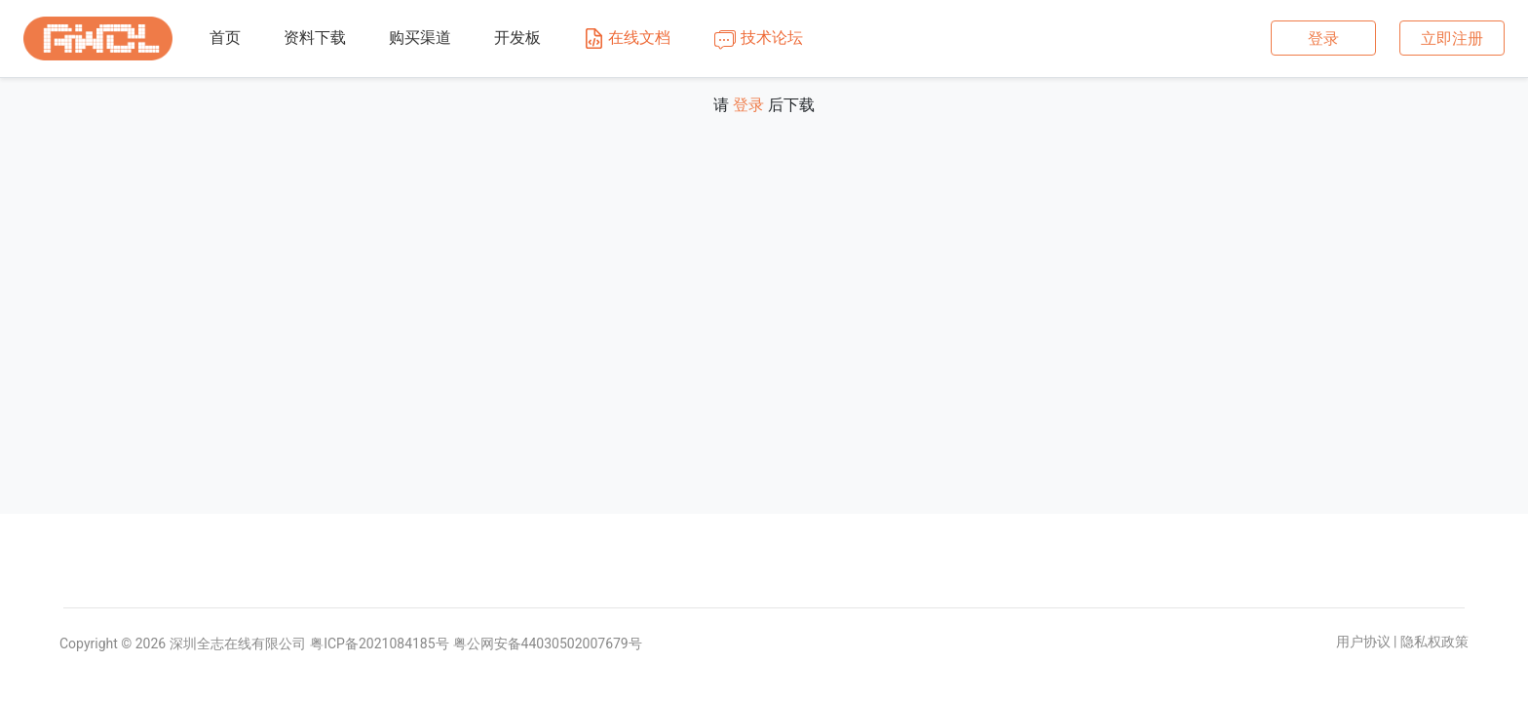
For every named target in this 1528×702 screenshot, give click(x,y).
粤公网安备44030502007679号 (547, 643)
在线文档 (627, 38)
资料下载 (315, 37)
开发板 (517, 37)
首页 (225, 37)
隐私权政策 (1434, 641)
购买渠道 (420, 37)
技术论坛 (758, 39)
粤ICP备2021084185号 (379, 643)
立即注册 (1452, 38)
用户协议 (1363, 641)
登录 (1323, 38)
